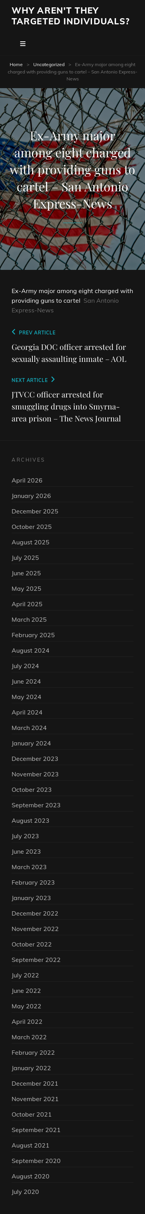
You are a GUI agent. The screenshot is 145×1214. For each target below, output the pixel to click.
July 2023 (25, 836)
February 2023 (33, 882)
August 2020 (30, 1176)
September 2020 (36, 1161)
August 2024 (30, 650)
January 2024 (31, 743)
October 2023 (32, 789)
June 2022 (26, 990)
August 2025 (30, 542)
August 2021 (30, 1145)
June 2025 (26, 573)
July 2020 (25, 1191)
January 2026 (31, 496)
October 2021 (32, 1114)
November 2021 (35, 1099)
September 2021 (36, 1130)
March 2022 (29, 1037)
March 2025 (29, 619)
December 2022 (35, 913)
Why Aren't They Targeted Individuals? (71, 16)
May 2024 (26, 697)
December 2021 (35, 1083)
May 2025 (26, 588)
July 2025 (25, 557)
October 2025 (32, 526)
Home (16, 64)
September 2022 (36, 959)
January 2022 (31, 1068)
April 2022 (27, 1021)
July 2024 (25, 666)
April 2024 (27, 712)
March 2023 (29, 867)
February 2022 (33, 1052)
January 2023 (31, 898)
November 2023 (35, 774)
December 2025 (35, 511)
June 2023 (26, 851)
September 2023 (36, 805)
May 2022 (26, 1006)
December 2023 (35, 758)
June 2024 (26, 681)
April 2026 (27, 480)
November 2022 (35, 929)
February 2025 (33, 635)
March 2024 (29, 727)
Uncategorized (49, 64)
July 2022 (25, 975)
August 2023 (30, 820)
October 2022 (32, 944)
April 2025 (27, 604)
